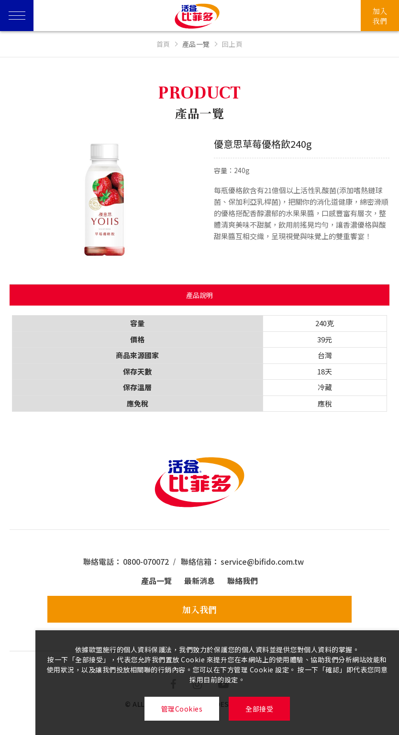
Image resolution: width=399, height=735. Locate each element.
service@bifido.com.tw (262, 561)
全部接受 (259, 708)
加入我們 (199, 609)
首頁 (163, 44)
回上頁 (232, 44)
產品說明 (199, 295)
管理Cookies (182, 708)
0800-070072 (146, 561)
